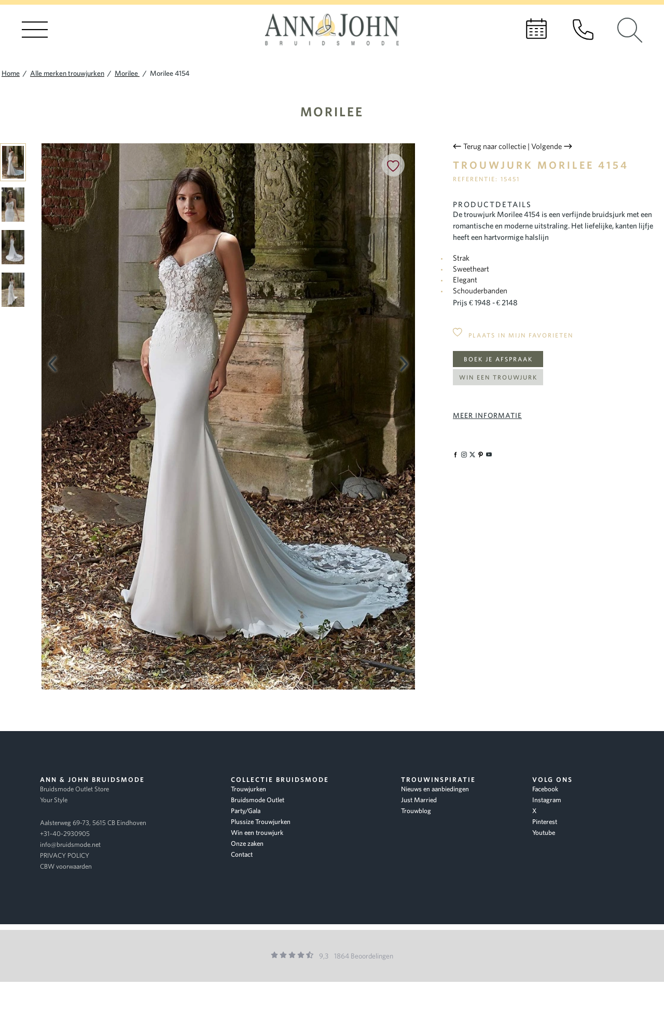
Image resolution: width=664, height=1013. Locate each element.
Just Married (419, 800)
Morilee (332, 111)
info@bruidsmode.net (70, 844)
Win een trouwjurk (498, 377)
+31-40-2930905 (65, 834)
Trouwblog (416, 811)
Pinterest (544, 822)
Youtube (543, 832)
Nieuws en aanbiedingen (435, 789)
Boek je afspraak (498, 359)
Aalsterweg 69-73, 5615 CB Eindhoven (93, 823)
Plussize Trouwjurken (260, 822)
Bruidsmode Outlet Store (74, 789)
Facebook (545, 789)
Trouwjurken (248, 789)
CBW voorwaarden (66, 866)
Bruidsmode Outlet (257, 800)
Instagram (546, 800)
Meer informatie (487, 415)
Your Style (53, 800)
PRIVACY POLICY (64, 855)
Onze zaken (247, 843)
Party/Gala (245, 811)
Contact (242, 854)
